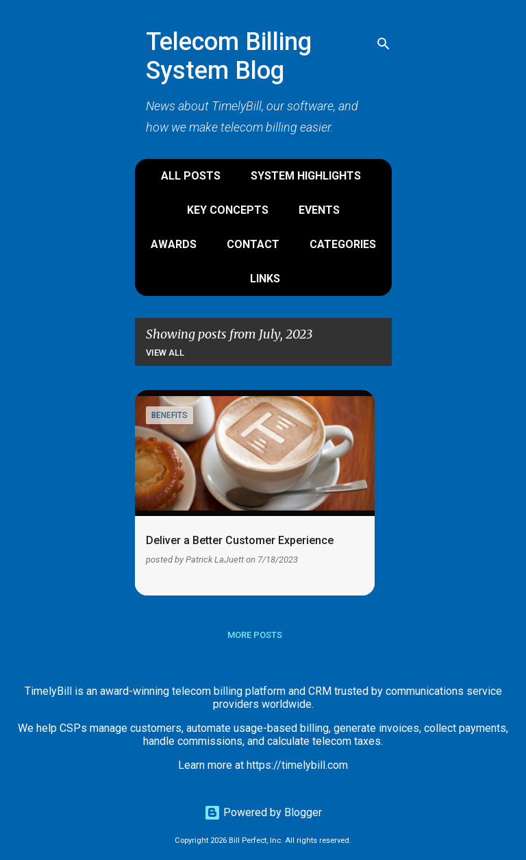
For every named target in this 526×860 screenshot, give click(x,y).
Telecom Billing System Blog (229, 56)
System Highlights (306, 175)
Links (265, 278)
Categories (343, 244)
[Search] (383, 43)
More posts (254, 635)
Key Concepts (227, 210)
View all (165, 352)
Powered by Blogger (263, 812)
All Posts (191, 175)
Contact (253, 244)
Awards (174, 244)
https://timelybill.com (297, 765)
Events (319, 210)
